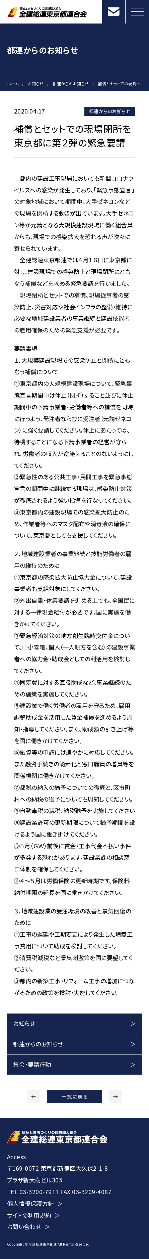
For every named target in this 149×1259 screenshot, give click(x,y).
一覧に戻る (75, 1096)
